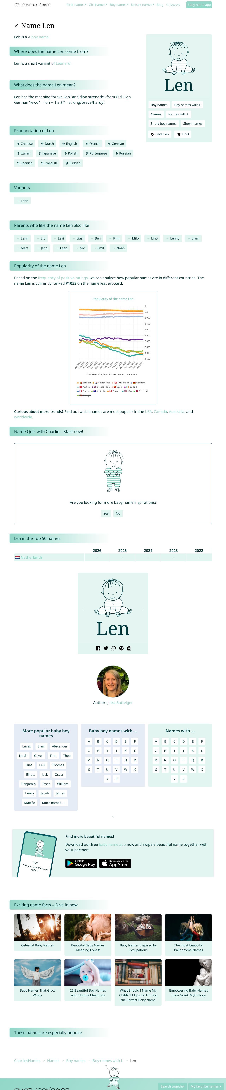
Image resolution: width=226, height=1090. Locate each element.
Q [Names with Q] (193, 760)
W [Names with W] (192, 769)
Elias (28, 765)
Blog (160, 4)
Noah (121, 248)
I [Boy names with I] (107, 751)
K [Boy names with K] (126, 751)
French (92, 143)
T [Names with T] (165, 769)
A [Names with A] (156, 741)
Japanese (47, 153)
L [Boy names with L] (135, 751)
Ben (98, 238)
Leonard (63, 63)
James (60, 793)
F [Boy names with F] (135, 741)
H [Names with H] (165, 751)
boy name (40, 36)
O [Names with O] (174, 760)
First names (75, 4)
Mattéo (29, 803)
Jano (44, 248)
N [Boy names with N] (98, 760)
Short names (193, 123)
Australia (176, 411)
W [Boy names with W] (125, 769)
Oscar (59, 774)
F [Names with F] (202, 741)
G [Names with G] (156, 751)
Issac (46, 784)
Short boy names (163, 123)
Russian (123, 153)
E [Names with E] (193, 741)
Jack (45, 774)
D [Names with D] (183, 741)
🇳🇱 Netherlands (29, 557)
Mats (24, 248)
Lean (63, 248)
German (116, 143)
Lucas (26, 746)
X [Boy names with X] (135, 769)
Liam (195, 238)
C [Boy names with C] (107, 741)
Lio (43, 238)
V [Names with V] (184, 769)
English (69, 143)
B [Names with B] (165, 741)
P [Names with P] (184, 760)
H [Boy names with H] (98, 751)
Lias (79, 238)
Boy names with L (187, 105)
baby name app (112, 844)
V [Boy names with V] (116, 769)
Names (156, 114)
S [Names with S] (156, 769)
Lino (154, 238)
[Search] (176, 5)
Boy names (118, 4)
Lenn (24, 201)
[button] (83, 609)
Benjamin (28, 784)
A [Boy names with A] (89, 741)
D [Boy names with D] (116, 741)
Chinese (25, 143)
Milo (135, 238)
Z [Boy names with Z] (116, 779)
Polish (70, 153)
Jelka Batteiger (120, 702)
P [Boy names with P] (116, 760)
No (118, 513)
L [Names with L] (202, 751)
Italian (23, 153)
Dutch (47, 143)
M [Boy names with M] (88, 760)
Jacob (45, 793)
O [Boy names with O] (107, 760)
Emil (100, 248)
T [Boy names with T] (98, 769)
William (62, 784)
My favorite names (205, 1086)
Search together (173, 1086)
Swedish (49, 163)
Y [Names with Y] (174, 779)
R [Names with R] (202, 760)
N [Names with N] (165, 760)
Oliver (38, 755)
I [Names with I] (174, 751)
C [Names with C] (174, 741)
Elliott (30, 774)
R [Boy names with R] (135, 760)
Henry (29, 793)
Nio (82, 248)
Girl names (97, 4)
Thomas (58, 765)
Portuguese (96, 153)
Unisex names (141, 4)
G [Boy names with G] (89, 751)
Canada (160, 411)
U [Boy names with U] (107, 769)
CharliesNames (27, 1060)
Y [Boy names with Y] (107, 779)
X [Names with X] (202, 769)
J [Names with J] (183, 751)
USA (148, 411)
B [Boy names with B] (98, 741)
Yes (106, 513)
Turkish (72, 163)
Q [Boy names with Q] (125, 760)
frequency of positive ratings (63, 277)
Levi (61, 238)
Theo (67, 755)
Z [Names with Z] (184, 779)
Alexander (59, 746)
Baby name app (199, 4)
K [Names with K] (193, 751)
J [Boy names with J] (116, 751)
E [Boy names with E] (126, 741)
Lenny (174, 238)
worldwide (23, 416)
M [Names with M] (155, 760)
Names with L (178, 114)
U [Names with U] (174, 769)
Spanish (24, 163)
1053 (183, 134)
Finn (116, 238)
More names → (53, 803)
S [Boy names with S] (89, 769)
